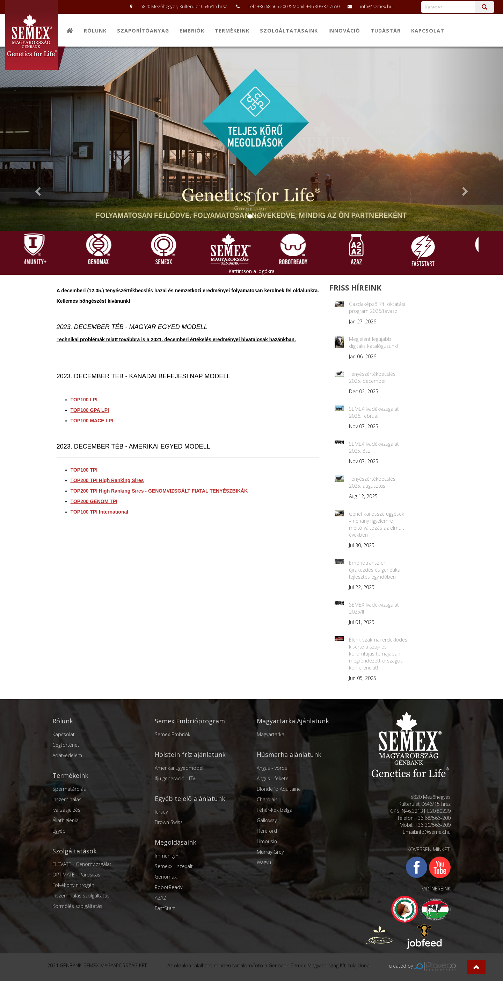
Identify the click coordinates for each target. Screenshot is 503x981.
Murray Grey (270, 851)
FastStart (165, 908)
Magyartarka (270, 734)
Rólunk (95, 30)
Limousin (267, 841)
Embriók (192, 30)
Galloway (267, 820)
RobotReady (168, 887)
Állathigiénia (65, 820)
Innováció (344, 30)
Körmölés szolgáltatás (77, 906)
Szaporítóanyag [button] (143, 30)
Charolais (267, 799)
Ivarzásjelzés (66, 810)
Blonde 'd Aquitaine (279, 789)
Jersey (161, 811)
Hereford (267, 831)
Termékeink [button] (232, 30)
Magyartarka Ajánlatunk (293, 721)
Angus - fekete (273, 778)
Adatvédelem (67, 755)
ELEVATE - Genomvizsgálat (81, 864)
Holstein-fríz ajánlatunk (190, 754)
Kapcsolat (427, 30)
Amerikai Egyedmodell (179, 768)
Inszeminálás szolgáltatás (81, 895)
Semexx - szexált (174, 866)
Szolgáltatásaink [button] (289, 30)
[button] (476, 967)
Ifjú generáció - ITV (175, 778)
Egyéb (59, 831)
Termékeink (70, 775)
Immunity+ (166, 855)
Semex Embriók (172, 734)
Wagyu (264, 862)
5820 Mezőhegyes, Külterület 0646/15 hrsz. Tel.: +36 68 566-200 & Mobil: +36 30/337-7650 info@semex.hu (258, 6)
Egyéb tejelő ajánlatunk (190, 798)
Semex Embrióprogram (190, 721)
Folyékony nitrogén (73, 885)
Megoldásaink (175, 842)
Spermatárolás (69, 789)
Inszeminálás (66, 799)
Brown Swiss (169, 822)
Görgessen (250, 202)
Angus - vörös (272, 768)
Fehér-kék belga (274, 810)
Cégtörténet (65, 745)
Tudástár (386, 30)
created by (422, 965)
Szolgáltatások (74, 851)
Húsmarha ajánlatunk (289, 754)
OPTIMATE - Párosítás (76, 874)
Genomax (166, 876)
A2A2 (160, 897)
